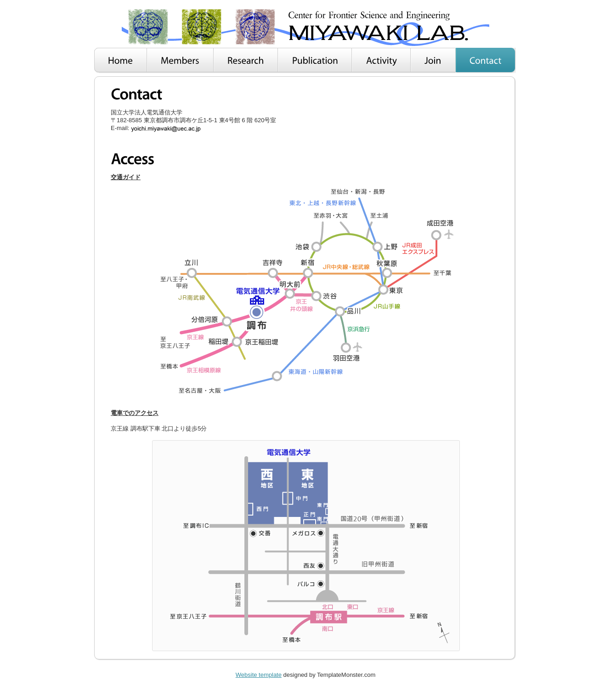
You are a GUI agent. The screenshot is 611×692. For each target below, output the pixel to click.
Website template (259, 674)
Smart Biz (305, 26)
